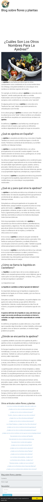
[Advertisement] (21, 25)
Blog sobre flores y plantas (19, 10)
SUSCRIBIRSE (7, 495)
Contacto (4, 478)
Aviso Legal (4, 482)
